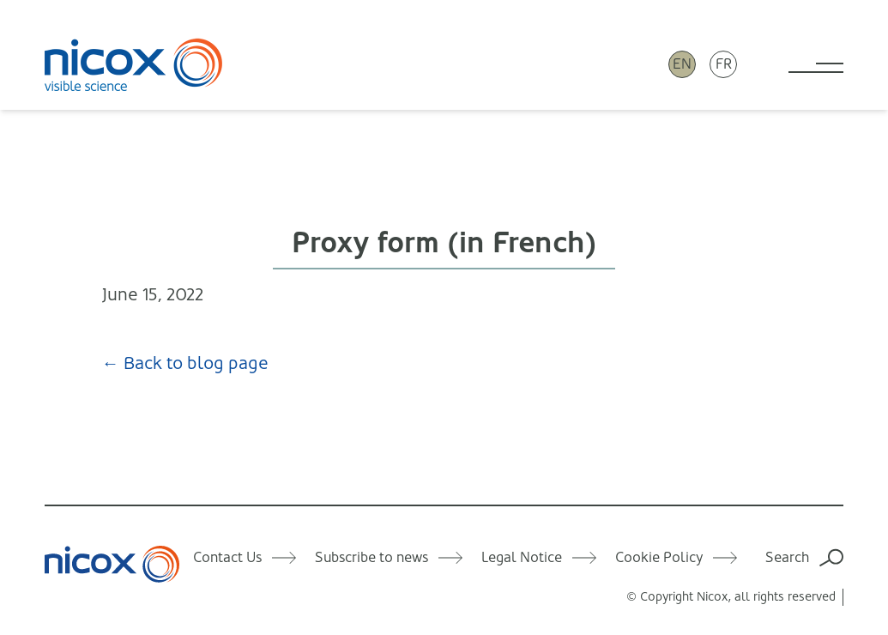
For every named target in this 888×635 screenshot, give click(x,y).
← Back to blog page (185, 363)
